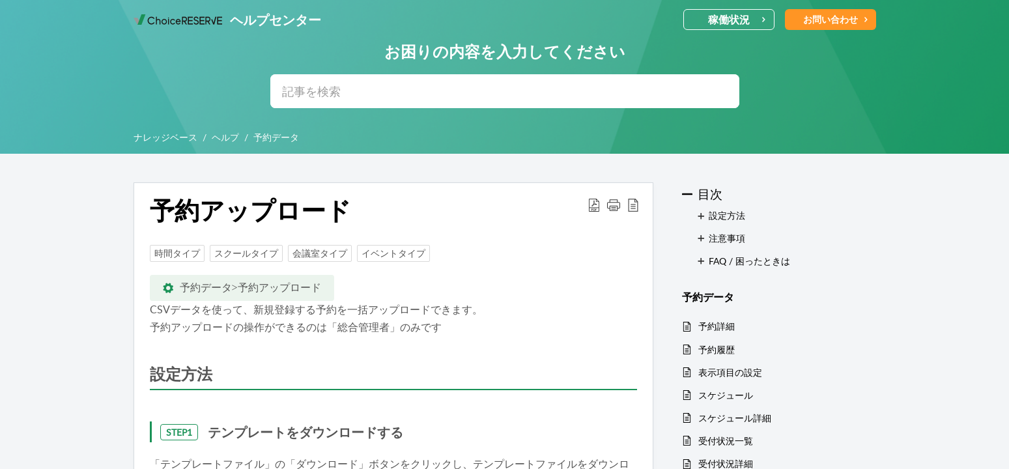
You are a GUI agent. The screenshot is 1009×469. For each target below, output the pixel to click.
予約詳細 (716, 326)
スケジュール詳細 (734, 418)
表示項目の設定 (730, 372)
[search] (504, 91)
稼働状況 (737, 19)
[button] (594, 204)
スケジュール (725, 395)
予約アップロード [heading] (250, 210)
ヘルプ (225, 137)
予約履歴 (716, 349)
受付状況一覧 (725, 440)
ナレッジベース (165, 137)
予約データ (276, 137)
